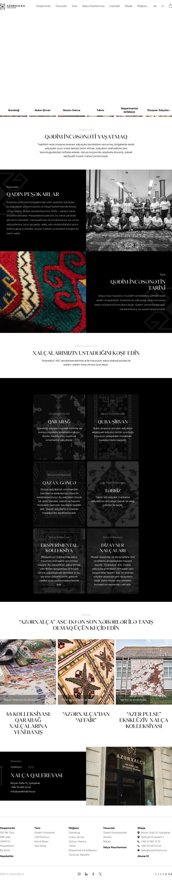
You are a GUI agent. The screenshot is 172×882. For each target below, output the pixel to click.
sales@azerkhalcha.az (154, 850)
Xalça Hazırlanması (93, 6)
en (155, 6)
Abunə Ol (143, 856)
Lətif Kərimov (42, 837)
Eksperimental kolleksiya (129, 110)
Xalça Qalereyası (36, 775)
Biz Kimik (5, 850)
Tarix (74, 6)
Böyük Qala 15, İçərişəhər (25, 783)
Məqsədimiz (7, 845)
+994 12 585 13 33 (150, 841)
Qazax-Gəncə (71, 110)
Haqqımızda (43, 6)
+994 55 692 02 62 (21, 787)
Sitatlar (107, 837)
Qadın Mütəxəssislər (115, 832)
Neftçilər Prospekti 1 (152, 837)
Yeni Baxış (40, 845)
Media (107, 841)
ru (163, 6)
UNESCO (5, 841)
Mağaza (142, 6)
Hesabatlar (7, 856)
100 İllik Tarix (7, 832)
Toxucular (61, 6)
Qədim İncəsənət (44, 832)
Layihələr (114, 6)
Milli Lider (5, 837)
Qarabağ (13, 110)
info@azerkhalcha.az (23, 791)
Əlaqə (128, 6)
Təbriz (100, 110)
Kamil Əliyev (41, 841)
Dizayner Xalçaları (158, 110)
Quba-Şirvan (42, 110)
